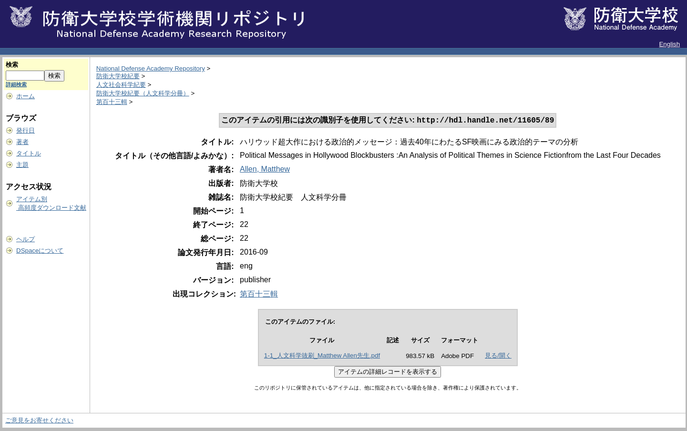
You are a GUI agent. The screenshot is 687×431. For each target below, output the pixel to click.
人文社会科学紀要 (121, 84)
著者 (22, 141)
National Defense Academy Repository (150, 68)
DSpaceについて (39, 250)
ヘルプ (25, 239)
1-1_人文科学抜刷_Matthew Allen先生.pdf (322, 356)
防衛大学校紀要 (118, 76)
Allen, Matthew (265, 170)
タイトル (28, 153)
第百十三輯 (111, 101)
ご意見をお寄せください (39, 421)
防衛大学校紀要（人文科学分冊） (142, 93)
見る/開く (498, 356)
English (669, 44)
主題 (22, 164)
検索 (12, 64)
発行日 (25, 130)
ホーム (25, 96)
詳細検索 (16, 84)
